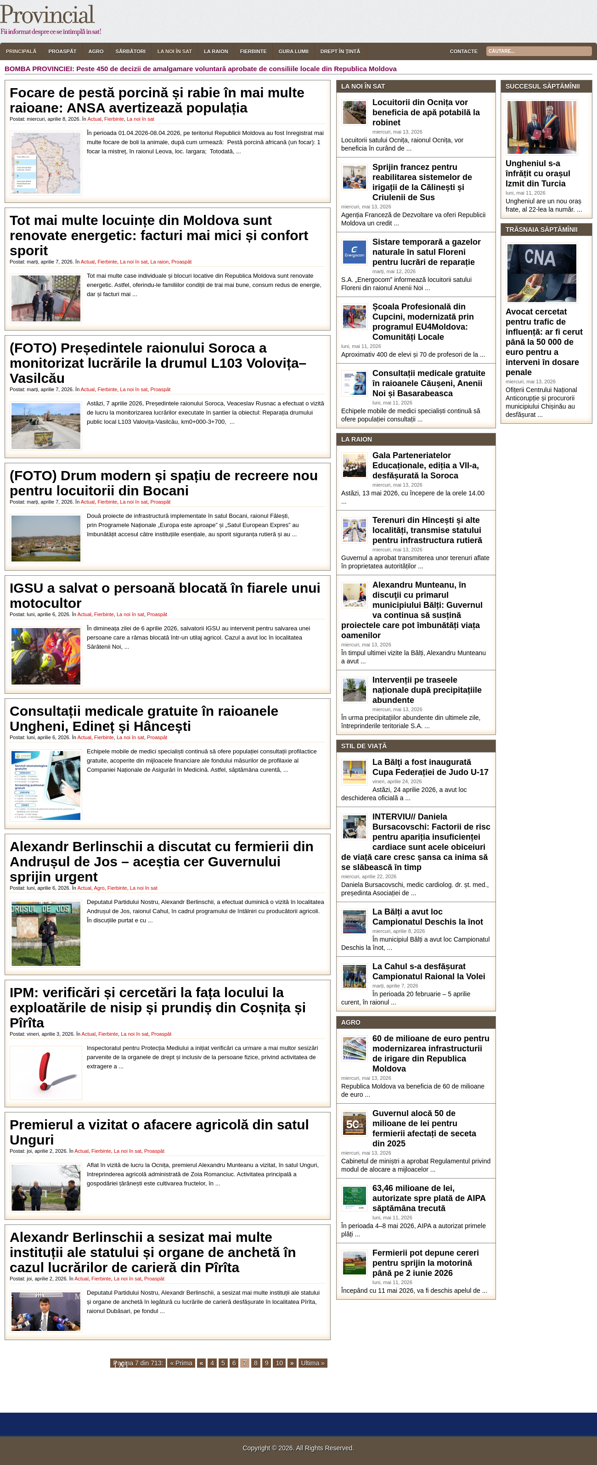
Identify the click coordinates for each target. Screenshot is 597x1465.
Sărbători (131, 51)
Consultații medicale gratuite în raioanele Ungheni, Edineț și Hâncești (144, 718)
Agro (96, 51)
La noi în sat (175, 51)
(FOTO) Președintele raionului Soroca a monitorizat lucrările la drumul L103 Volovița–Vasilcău (158, 363)
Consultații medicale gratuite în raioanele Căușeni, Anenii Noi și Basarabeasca (428, 383)
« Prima (181, 1363)
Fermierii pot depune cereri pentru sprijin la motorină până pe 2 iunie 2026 (425, 1263)
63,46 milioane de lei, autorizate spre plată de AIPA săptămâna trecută (428, 1198)
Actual (94, 119)
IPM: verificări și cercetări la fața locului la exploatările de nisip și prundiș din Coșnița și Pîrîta (158, 1007)
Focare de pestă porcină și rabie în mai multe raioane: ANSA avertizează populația (157, 100)
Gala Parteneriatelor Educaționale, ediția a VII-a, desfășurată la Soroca (425, 465)
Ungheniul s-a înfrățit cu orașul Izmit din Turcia (538, 173)
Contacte (464, 51)
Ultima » (313, 1363)
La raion (216, 51)
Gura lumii (294, 51)
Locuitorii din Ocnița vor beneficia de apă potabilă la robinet (426, 112)
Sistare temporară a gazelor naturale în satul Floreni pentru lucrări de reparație (426, 252)
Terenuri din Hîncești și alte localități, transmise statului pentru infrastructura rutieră (427, 530)
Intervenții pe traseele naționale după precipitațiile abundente (427, 690)
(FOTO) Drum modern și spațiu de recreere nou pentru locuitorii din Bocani (164, 483)
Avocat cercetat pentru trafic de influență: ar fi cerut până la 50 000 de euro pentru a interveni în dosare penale (544, 342)
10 (279, 1363)
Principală (21, 51)
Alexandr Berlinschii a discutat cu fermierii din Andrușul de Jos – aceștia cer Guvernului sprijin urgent (162, 861)
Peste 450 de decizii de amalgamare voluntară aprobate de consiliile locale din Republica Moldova (236, 69)
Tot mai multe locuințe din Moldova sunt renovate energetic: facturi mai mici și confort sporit (159, 235)
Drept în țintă (340, 51)
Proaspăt (62, 51)
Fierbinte (253, 51)
